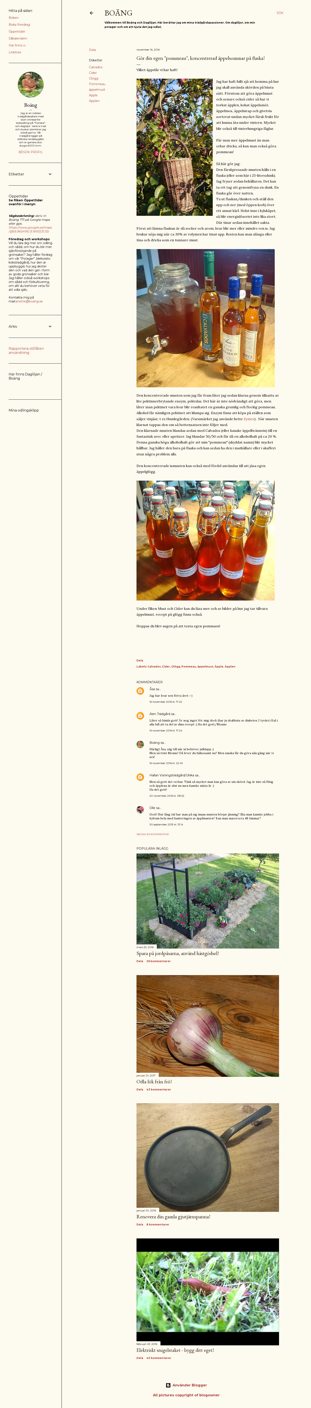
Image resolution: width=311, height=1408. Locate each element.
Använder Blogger (186, 1385)
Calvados (95, 67)
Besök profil (31, 152)
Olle (152, 808)
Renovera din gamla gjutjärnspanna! (173, 1216)
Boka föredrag (19, 25)
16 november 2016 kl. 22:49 (166, 763)
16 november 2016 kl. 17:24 (165, 730)
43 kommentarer (158, 1089)
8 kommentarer (157, 1224)
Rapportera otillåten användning (26, 350)
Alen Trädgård (159, 714)
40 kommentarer (158, 1358)
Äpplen (94, 101)
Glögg (93, 78)
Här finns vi (17, 45)
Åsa (152, 689)
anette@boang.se (29, 301)
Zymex (249, 419)
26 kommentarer (158, 961)
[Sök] (280, 13)
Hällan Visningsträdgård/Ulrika (171, 775)
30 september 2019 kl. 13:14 (166, 824)
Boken (14, 18)
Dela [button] (92, 50)
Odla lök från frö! (154, 1081)
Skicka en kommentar (152, 834)
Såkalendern (18, 38)
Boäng (119, 13)
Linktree (15, 52)
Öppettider (17, 31)
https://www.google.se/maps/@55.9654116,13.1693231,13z (30, 229)
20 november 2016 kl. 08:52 (166, 795)
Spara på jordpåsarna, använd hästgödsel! (177, 953)
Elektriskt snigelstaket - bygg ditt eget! (175, 1350)
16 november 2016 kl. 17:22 (165, 701)
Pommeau (97, 84)
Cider (93, 73)
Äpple (93, 95)
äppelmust (97, 90)
